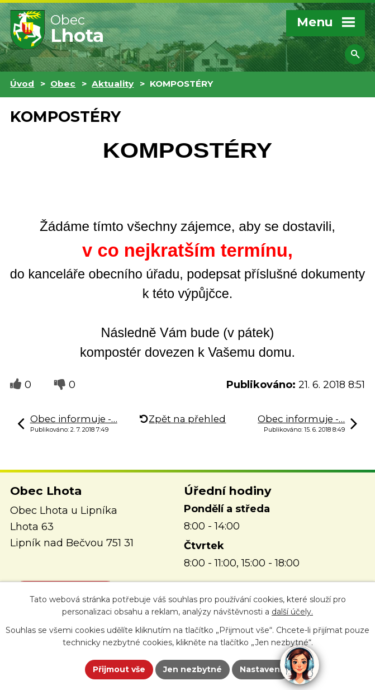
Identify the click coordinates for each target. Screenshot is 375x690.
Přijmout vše (119, 669)
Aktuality (113, 83)
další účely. (292, 612)
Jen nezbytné (192, 669)
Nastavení (261, 669)
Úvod (22, 83)
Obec (62, 83)
